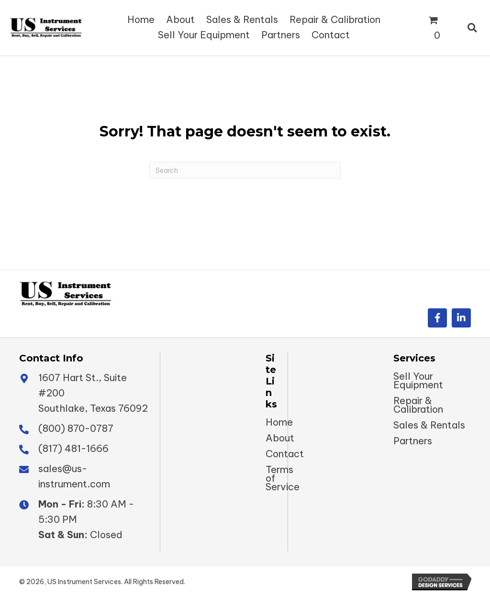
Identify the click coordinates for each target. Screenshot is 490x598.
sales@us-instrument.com (74, 476)
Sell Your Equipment (418, 380)
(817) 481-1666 (73, 448)
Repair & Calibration (418, 405)
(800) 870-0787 (75, 428)
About (280, 438)
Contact (285, 454)
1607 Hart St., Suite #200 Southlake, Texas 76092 (93, 393)
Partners (412, 441)
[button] (437, 317)
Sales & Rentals (429, 425)
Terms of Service (283, 478)
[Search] (245, 170)
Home (279, 422)
